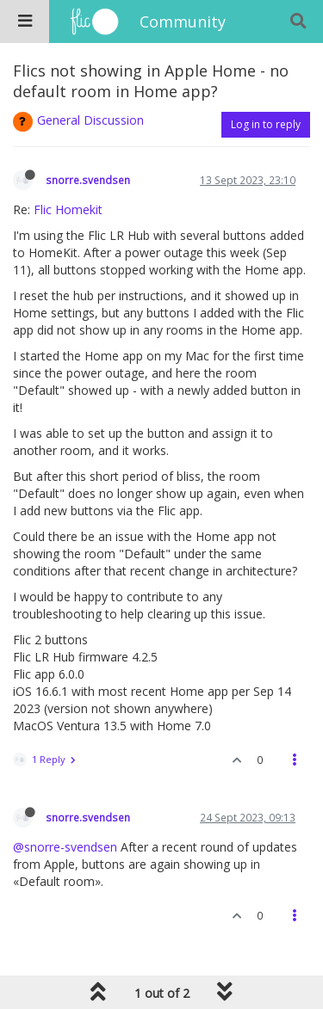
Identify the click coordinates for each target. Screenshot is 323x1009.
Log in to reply (266, 124)
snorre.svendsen (88, 180)
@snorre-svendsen (65, 847)
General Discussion (90, 120)
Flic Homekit (68, 209)
